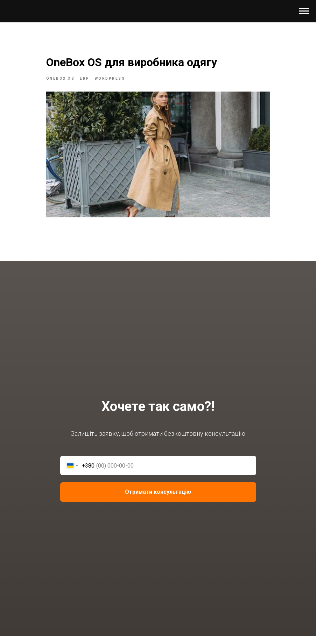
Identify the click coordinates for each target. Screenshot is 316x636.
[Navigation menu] (304, 11)
